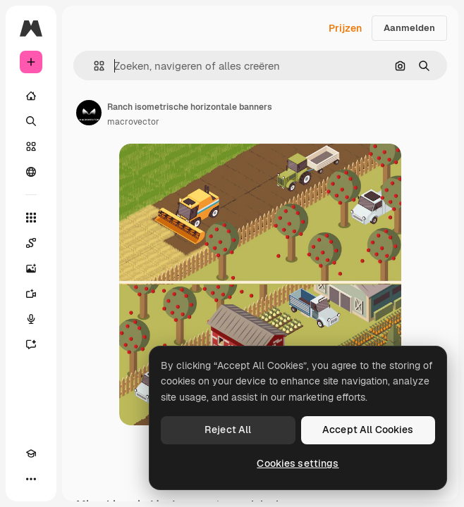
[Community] (31, 172)
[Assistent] (31, 344)
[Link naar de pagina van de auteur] (89, 112)
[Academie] (31, 453)
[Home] (31, 95)
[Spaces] (31, 243)
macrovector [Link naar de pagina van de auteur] (133, 121)
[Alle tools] (31, 217)
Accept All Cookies (368, 429)
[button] (93, 66)
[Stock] (31, 146)
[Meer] (31, 479)
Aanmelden (409, 28)
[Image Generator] (31, 268)
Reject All (227, 429)
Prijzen (345, 28)
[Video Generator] (31, 293)
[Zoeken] (31, 121)
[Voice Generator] (31, 319)
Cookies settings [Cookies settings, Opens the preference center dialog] (297, 463)
